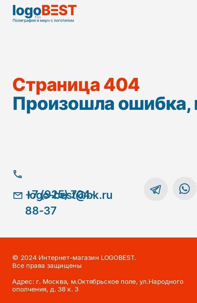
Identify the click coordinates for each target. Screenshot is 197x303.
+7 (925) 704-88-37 (60, 202)
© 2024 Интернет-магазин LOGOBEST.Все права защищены (74, 261)
